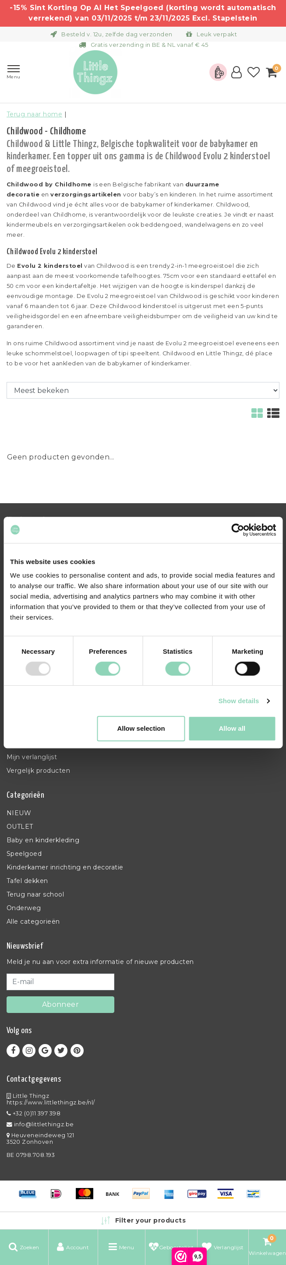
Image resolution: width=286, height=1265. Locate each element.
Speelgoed (24, 854)
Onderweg (24, 908)
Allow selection (141, 728)
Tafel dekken (27, 881)
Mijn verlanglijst (32, 757)
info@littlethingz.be (40, 1124)
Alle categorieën (33, 921)
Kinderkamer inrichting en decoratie (65, 867)
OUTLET (20, 826)
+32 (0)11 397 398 (33, 1113)
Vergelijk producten (38, 770)
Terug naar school (35, 894)
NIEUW (19, 813)
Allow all (232, 728)
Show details (239, 700)
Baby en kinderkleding (43, 840)
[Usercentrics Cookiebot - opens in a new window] (237, 529)
